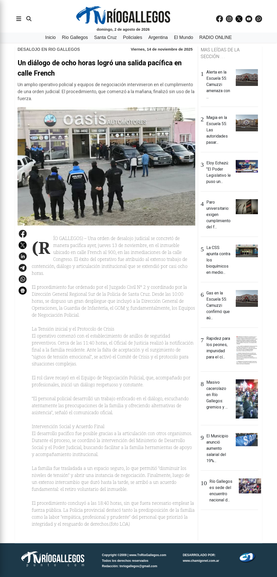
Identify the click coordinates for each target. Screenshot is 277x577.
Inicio (50, 37)
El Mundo (183, 37)
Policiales (132, 37)
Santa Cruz (105, 37)
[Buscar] (29, 19)
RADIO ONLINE (215, 37)
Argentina (158, 37)
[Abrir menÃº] (19, 19)
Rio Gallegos (75, 37)
